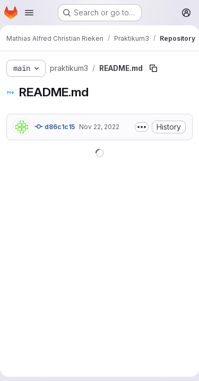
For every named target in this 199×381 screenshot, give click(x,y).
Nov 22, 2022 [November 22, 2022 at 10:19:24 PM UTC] (99, 127)
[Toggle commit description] (142, 127)
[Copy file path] (153, 68)
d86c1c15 (54, 126)
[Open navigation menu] (29, 12)
